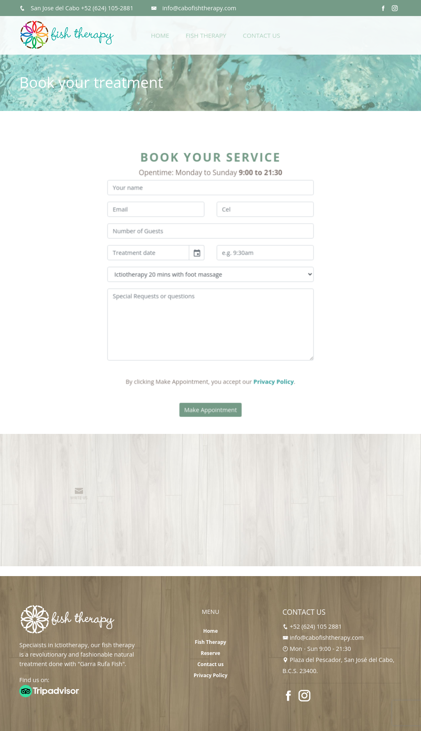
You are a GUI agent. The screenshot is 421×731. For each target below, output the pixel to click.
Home (160, 35)
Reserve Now (372, 34)
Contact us (210, 664)
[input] (153, 256)
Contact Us (261, 35)
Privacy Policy (268, 374)
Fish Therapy (206, 35)
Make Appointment (210, 400)
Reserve (210, 653)
